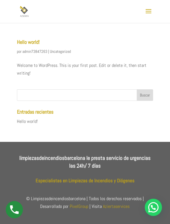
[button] (153, 207)
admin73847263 (34, 51)
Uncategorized (60, 51)
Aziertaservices (116, 206)
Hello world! (28, 42)
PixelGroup (79, 206)
